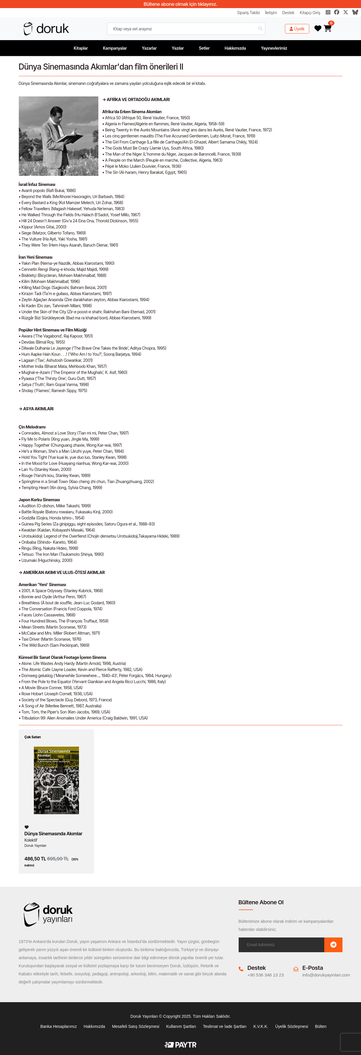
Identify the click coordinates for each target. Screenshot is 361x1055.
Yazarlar (149, 48)
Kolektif (31, 840)
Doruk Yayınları (36, 845)
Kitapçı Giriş (310, 12)
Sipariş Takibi (248, 12)
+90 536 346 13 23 (266, 974)
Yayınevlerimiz (274, 48)
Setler (204, 48)
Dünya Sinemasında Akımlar (53, 833)
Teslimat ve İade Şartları (224, 1026)
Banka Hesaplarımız (58, 1026)
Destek (288, 12)
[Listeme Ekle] (27, 827)
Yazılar (178, 48)
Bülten (321, 1026)
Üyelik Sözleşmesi (291, 1026)
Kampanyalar (115, 48)
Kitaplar (81, 48)
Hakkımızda (235, 48)
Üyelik (297, 28)
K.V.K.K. (260, 1026)
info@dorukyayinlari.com (326, 974)
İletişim (271, 12)
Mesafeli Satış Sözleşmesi (135, 1026)
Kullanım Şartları (181, 1026)
